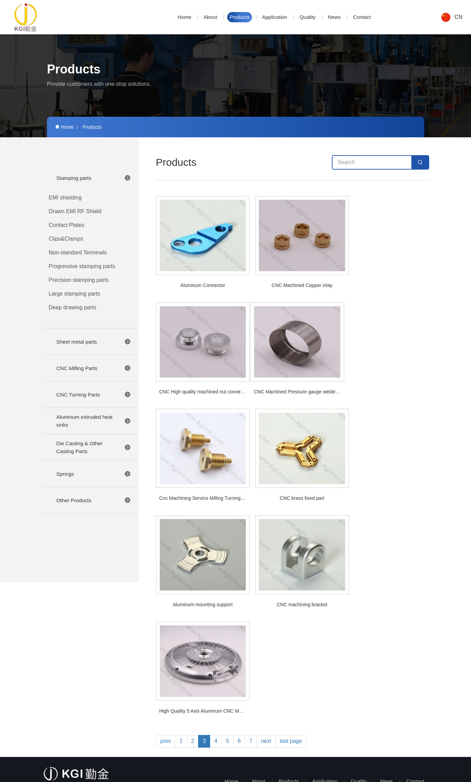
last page (291, 528)
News (334, 17)
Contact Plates (66, 225)
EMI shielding (65, 197)
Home (184, 17)
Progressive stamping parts (82, 266)
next (266, 528)
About (210, 17)
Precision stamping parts (79, 280)
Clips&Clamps (66, 239)
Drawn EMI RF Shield (75, 211)
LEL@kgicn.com (84, 711)
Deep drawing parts (72, 307)
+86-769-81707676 (82, 698)
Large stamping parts (74, 294)
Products (239, 17)
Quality (308, 17)
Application (274, 17)
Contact (362, 17)
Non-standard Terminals (78, 252)
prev (165, 528)
